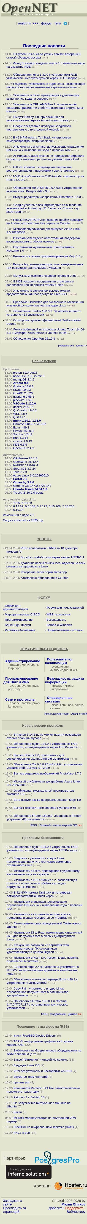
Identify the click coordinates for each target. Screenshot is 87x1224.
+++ (35, 23)
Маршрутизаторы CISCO (22, 614)
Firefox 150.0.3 (23, 431)
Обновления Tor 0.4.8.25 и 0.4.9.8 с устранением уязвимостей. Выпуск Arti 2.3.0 (44, 189)
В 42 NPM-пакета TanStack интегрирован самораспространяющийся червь (38, 139)
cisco (55, 705)
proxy (36, 703)
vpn (18, 668)
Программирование (19, 619)
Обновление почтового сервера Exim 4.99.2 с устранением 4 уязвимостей (42, 981)
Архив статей (79, 713)
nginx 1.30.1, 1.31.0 (27, 420)
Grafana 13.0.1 (23, 386)
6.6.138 (30, 506)
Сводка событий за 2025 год (23, 520)
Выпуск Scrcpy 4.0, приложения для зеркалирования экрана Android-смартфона (37, 118)
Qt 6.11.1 (19, 417)
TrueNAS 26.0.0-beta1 (28, 492)
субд (18, 689)
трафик (15, 664)
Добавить (56, 1208)
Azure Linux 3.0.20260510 (31, 475)
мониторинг (30, 664)
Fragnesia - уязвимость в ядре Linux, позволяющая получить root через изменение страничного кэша (45, 85)
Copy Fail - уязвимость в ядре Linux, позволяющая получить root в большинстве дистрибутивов (37, 992)
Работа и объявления (20, 630)
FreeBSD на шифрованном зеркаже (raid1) (44, 1127)
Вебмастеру (76, 1211)
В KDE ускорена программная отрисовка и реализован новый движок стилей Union (40, 283)
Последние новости (44, 45)
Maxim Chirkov (73, 1204)
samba (26, 703)
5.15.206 (55, 506)
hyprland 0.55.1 (23, 396)
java (35, 685)
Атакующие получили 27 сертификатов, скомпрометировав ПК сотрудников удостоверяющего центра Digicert (38, 948)
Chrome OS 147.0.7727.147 (32, 485)
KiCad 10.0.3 (22, 389)
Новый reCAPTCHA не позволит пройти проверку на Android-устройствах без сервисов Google (44, 221)
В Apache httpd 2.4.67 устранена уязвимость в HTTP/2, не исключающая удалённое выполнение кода (43, 970)
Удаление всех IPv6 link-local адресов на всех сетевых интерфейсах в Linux (45, 564)
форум (46, 23)
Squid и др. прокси (18, 625)
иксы (73, 670)
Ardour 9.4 (20, 383)
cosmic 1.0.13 (22, 441)
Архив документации (56, 713)
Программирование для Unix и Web (20, 680)
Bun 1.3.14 (20, 437)
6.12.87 (18, 506)
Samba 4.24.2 (22, 434)
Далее (75, 1014)
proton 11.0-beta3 (25, 372)
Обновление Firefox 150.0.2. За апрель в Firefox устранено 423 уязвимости (43, 312)
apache (15, 703)
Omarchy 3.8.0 (23, 482)
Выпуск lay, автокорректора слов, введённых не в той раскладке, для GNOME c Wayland (44, 266)
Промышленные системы (64, 630)
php (10, 689)
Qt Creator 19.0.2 (25, 410)
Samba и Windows (59, 625)
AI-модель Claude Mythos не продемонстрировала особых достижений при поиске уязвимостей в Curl (45, 157)
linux (63, 705)
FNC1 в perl (22, 1132)
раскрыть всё (66, 345)
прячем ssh (22, 1082)
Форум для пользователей (65, 607)
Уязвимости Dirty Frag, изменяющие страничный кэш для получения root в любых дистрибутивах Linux (44, 936)
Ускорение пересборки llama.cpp (44, 572)
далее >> (81, 345)
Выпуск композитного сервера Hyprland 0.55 (44, 275)
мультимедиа (59, 670)
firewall (56, 685)
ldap (11, 668)
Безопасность (56, 619)
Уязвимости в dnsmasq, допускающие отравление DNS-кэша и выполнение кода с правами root (45, 148)
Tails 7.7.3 (20, 472)
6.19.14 (18, 509)
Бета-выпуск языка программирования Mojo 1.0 (46, 256)
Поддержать (74, 1208)
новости (24, 23)
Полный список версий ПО (60, 825)
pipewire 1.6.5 (22, 400)
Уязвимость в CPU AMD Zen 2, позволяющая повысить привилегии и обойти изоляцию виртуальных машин (45, 108)
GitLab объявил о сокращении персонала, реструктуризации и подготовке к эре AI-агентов (40, 168)
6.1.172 (42, 506)
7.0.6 (16, 503)
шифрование (59, 689)
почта (17, 706)
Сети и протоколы (20, 699)
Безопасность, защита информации (64, 680)
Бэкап (18, 1112)
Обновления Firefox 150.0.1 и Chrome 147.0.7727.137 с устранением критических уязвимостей (37, 1004)
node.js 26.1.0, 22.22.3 (28, 376)
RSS (34, 825)
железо (55, 708)
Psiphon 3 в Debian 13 (29, 1097)
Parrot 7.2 (20, 479)
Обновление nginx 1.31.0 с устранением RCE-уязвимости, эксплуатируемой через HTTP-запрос (42, 76)
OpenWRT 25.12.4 (25, 461)
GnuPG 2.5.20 (23, 393)
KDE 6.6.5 (20, 444)
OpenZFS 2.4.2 (23, 448)
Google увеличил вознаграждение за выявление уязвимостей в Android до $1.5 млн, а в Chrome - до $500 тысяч (44, 208)
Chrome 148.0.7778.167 (29, 424)
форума (52, 1026)
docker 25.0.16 (23, 407)
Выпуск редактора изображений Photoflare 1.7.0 (47, 197)
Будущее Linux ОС (27, 1065)
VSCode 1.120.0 (24, 403)
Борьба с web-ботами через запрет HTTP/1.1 (52, 557)
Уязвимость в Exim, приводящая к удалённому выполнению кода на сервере (42, 96)
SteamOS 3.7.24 (24, 468)
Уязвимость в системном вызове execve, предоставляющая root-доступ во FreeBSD (38, 292)
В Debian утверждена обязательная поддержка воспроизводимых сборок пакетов (43, 239)
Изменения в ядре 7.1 (18, 515)
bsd (70, 705)
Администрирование (22, 661)
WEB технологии (58, 614)
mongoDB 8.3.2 (23, 379)
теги (57, 23)
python (26, 685)
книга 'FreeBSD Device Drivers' (35, 1035)
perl (17, 685)
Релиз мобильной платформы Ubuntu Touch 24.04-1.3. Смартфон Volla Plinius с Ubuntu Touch (45, 331)
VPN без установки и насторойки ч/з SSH (43, 1071)
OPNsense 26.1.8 (25, 458)
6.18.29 (27, 503)
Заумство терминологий (31, 1076)
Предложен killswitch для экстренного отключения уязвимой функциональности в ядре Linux (45, 303)
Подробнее (58, 1014)
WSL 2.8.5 (20, 413)
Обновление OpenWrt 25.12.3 (34, 338)
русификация (61, 666)
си (11, 685)
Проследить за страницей (14, 1209)
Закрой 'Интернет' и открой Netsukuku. (41, 1059)
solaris (79, 705)
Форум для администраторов (15, 607)
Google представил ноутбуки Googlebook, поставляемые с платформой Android (39, 127)
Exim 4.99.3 (21, 427)
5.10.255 (68, 506)
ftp (9, 706)
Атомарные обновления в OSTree (44, 578)
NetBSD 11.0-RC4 (25, 465)
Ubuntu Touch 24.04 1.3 (30, 489)
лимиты (68, 685)
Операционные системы (58, 699)
